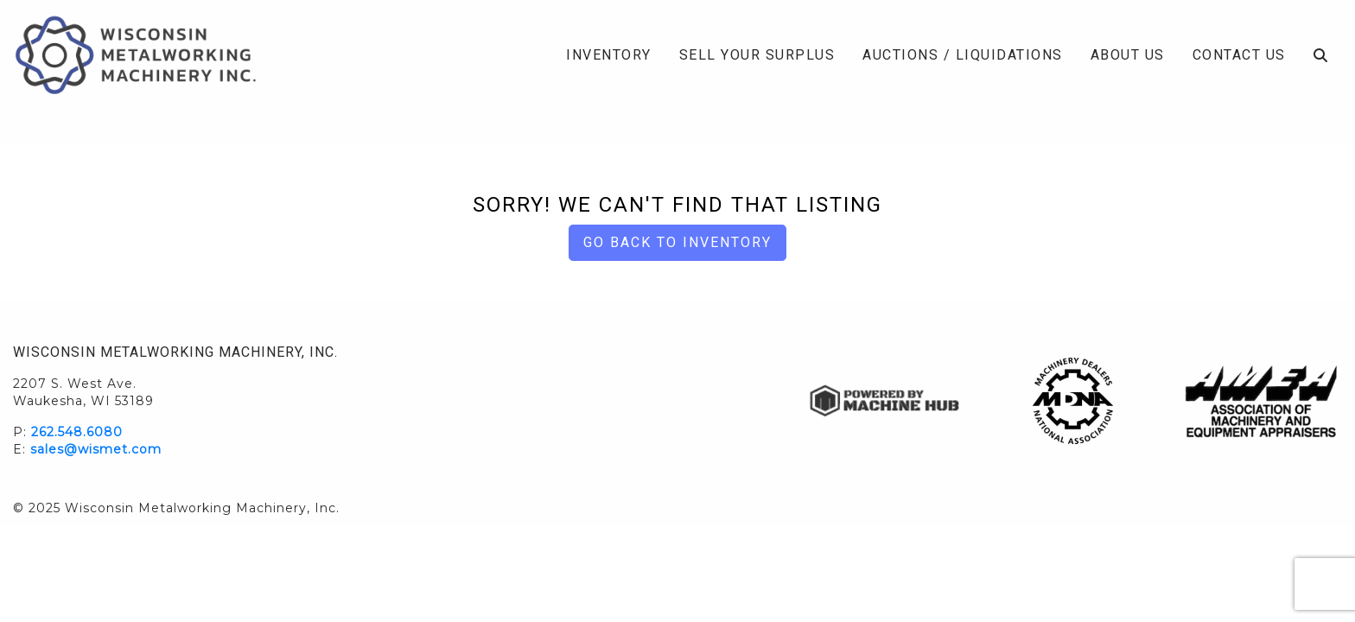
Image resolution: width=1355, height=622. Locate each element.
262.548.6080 (77, 432)
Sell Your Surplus (757, 55)
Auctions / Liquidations (962, 55)
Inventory (609, 55)
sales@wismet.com (96, 449)
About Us (1128, 55)
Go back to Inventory (677, 242)
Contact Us (1239, 55)
